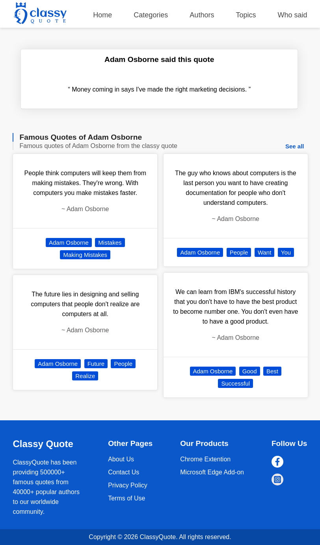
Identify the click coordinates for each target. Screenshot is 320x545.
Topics (246, 15)
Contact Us (123, 472)
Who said (292, 15)
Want (264, 252)
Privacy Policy (127, 485)
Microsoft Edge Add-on (212, 472)
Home (102, 15)
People (123, 363)
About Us (121, 459)
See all (294, 146)
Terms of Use (126, 498)
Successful (235, 383)
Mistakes (109, 242)
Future (95, 363)
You (286, 252)
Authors (202, 15)
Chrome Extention (205, 459)
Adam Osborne (69, 242)
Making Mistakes (85, 254)
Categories (151, 15)
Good (249, 371)
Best (272, 371)
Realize (85, 376)
